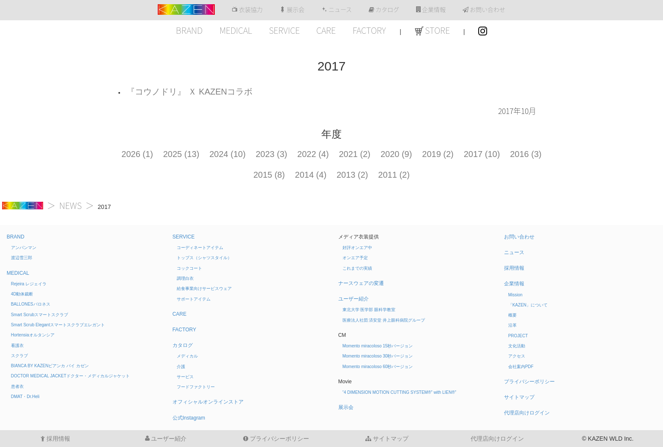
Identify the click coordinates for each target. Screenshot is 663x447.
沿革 (512, 325)
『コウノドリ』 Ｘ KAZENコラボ (189, 91)
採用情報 (514, 268)
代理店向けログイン (527, 413)
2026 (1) (137, 154)
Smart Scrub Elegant (58, 324)
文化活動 (516, 346)
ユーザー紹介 (353, 299)
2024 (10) (227, 154)
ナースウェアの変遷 (361, 283)
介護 (181, 366)
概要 (512, 315)
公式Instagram (189, 418)
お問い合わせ (484, 10)
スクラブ (19, 355)
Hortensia (33, 335)
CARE (326, 30)
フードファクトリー (196, 387)
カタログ (384, 10)
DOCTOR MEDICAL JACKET (70, 376)
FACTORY (369, 30)
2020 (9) (396, 154)
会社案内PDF (521, 366)
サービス (185, 376)
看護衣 (17, 345)
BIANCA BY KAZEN (50, 365)
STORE (432, 30)
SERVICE (284, 30)
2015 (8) (269, 174)
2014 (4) (311, 174)
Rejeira (29, 284)
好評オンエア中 (357, 247)
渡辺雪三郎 (21, 257)
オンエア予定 (355, 257)
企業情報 (431, 10)
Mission (515, 295)
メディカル (187, 356)
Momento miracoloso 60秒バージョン (377, 366)
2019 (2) (438, 154)
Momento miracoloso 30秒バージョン (377, 356)
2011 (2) (394, 174)
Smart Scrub (39, 314)
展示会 (291, 10)
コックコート (189, 268)
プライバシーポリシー (529, 382)
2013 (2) (352, 174)
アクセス (516, 356)
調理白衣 (185, 278)
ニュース (336, 10)
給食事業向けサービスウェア (204, 288)
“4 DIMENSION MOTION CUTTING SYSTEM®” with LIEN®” (399, 392)
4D (22, 294)
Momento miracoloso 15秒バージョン (377, 346)
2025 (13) (181, 154)
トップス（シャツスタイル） (204, 257)
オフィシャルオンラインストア (208, 402)
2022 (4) (313, 154)
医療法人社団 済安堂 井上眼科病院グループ (383, 320)
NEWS (70, 205)
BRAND (189, 30)
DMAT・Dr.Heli (25, 396)
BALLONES (30, 304)
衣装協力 (247, 10)
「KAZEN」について (528, 305)
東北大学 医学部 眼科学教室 (369, 309)
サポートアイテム (194, 299)
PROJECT (518, 335)
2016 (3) (526, 154)
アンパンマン (23, 247)
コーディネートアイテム (200, 247)
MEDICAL (235, 30)
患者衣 (17, 386)
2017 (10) (482, 154)
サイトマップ (519, 397)
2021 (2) (355, 154)
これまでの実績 (357, 268)
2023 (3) (272, 154)
